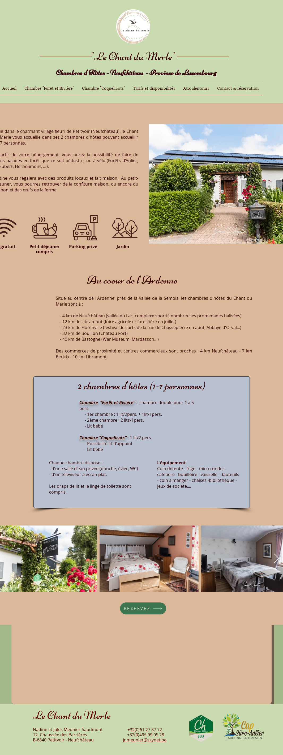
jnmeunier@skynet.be (144, 740)
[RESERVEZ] (143, 608)
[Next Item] (276, 558)
